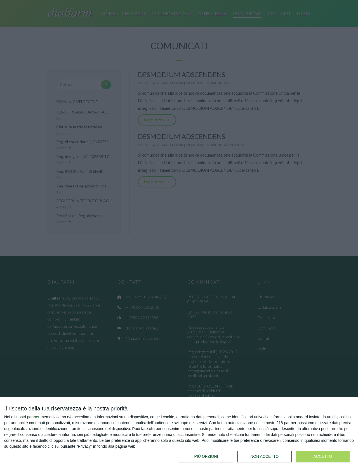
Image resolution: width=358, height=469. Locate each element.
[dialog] (179, 433)
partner (33, 417)
